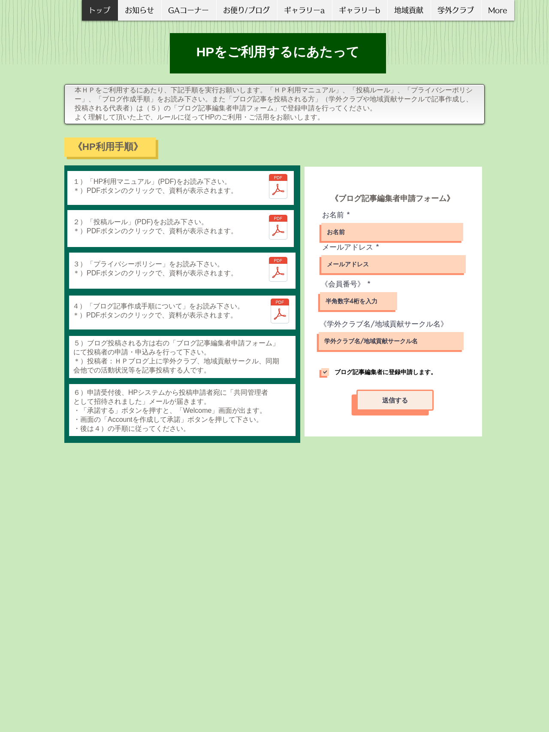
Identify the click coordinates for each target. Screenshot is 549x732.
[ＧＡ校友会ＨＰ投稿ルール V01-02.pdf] (278, 228)
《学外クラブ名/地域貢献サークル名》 (384, 324)
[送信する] (395, 400)
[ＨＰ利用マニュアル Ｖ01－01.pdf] (278, 187)
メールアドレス (347, 247)
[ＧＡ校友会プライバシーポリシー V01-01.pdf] (278, 270)
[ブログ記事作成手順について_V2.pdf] (279, 312)
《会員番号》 (343, 284)
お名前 (333, 215)
